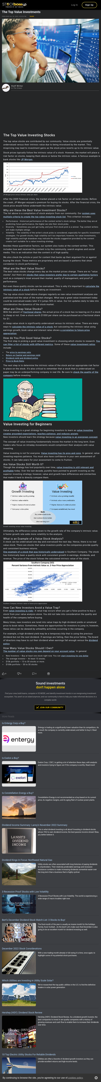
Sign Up (89, 5)
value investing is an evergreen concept (76, 437)
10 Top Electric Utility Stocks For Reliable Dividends (29, 1054)
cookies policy (75, 1077)
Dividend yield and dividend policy (22, 358)
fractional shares (32, 312)
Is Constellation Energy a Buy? (18, 793)
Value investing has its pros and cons (61, 453)
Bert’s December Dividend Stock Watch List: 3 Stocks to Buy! (33, 920)
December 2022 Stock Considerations (22, 948)
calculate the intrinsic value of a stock (32, 327)
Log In (74, 5)
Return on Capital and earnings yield (23, 355)
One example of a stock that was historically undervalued (33, 552)
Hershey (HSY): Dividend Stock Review (22, 1012)
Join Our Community (49, 707)
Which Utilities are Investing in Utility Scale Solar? (27, 980)
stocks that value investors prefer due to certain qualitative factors (62, 275)
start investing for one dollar (75, 656)
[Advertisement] (50, 111)
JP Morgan (26, 159)
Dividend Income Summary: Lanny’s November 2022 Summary (34, 825)
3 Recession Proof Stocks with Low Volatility (25, 891)
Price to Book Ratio (15, 361)
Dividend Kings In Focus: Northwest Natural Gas (27, 860)
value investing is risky (21, 611)
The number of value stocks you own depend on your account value (39, 651)
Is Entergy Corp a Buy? (13, 723)
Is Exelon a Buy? (10, 758)
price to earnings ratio (20, 352)
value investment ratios (82, 344)
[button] (96, 1078)
